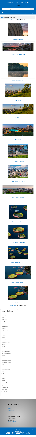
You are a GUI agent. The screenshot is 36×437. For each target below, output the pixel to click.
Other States (4, 358)
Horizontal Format (5, 382)
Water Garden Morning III (18, 262)
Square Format (5, 385)
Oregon (3, 355)
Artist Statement (11, 410)
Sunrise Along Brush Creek (18, 54)
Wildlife (3, 378)
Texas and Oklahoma (6, 369)
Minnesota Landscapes (6, 349)
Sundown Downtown (17, 39)
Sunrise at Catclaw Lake (18, 80)
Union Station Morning (18, 197)
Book (3, 317)
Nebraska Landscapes (6, 353)
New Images (4, 315)
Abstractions (4, 319)
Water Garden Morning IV (18, 282)
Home (2, 17)
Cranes (3, 337)
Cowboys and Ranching (7, 330)
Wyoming (3, 380)
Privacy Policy (18, 431)
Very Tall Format (5, 394)
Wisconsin (4, 376)
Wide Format (4, 389)
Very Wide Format (5, 391)
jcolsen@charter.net (12, 421)
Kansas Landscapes (6, 342)
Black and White (5, 326)
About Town (4, 321)
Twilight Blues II (18, 139)
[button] (5, 12)
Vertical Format (5, 387)
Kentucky (3, 344)
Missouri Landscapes (6, 351)
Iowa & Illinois (4, 339)
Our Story (10, 406)
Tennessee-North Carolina (7, 367)
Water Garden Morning (18, 222)
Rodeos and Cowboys (6, 360)
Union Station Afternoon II (18, 181)
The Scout (18, 100)
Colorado (3, 335)
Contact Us (10, 408)
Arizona (3, 324)
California (4, 328)
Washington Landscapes (7, 373)
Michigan (3, 346)
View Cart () (30, 13)
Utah (3, 371)
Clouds (3, 333)
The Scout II (18, 117)
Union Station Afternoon (18, 161)
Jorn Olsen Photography (18, 2)
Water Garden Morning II (18, 242)
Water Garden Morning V (18, 303)
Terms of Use (29, 429)
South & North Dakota (6, 362)
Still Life (3, 364)
